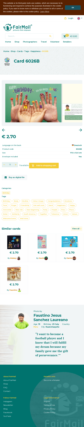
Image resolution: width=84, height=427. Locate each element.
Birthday (6, 193)
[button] (79, 18)
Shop (17, 42)
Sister (5, 214)
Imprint (47, 401)
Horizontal (7, 210)
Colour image (38, 201)
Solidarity (16, 214)
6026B (45, 51)
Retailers (67, 42)
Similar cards (11, 228)
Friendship (25, 205)
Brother (25, 201)
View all (75, 229)
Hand (51, 205)
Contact (6, 391)
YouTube (7, 416)
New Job (19, 210)
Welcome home (9, 218)
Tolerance (55, 214)
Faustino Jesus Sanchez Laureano (51, 317)
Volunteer (55, 42)
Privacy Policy (49, 409)
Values (74, 214)
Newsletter (8, 405)
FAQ (5, 387)
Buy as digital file (14, 177)
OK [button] (73, 7)
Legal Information (51, 398)
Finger (13, 205)
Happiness (36, 51)
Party (45, 210)
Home (8, 42)
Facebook (7, 412)
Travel (44, 42)
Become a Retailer (52, 380)
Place (71, 210)
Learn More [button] (44, 12)
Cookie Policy (49, 412)
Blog (5, 409)
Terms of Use (49, 405)
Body (16, 201)
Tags (26, 51)
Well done (24, 218)
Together (43, 214)
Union (65, 214)
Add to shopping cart (44, 165)
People (54, 210)
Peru (63, 210)
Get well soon (38, 205)
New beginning (33, 210)
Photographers (30, 42)
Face (5, 205)
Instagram (7, 401)
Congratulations (54, 201)
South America (29, 214)
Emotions (68, 201)
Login (70, 18)
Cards (20, 51)
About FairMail (9, 380)
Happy (72, 205)
